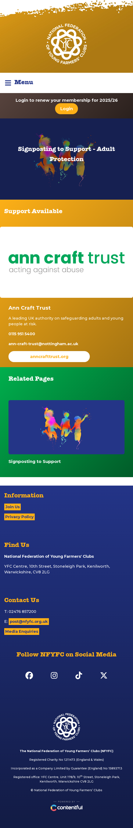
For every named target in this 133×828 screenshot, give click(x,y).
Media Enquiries (21, 631)
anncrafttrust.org (49, 356)
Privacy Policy (19, 517)
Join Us (12, 507)
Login (66, 108)
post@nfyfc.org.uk (29, 621)
